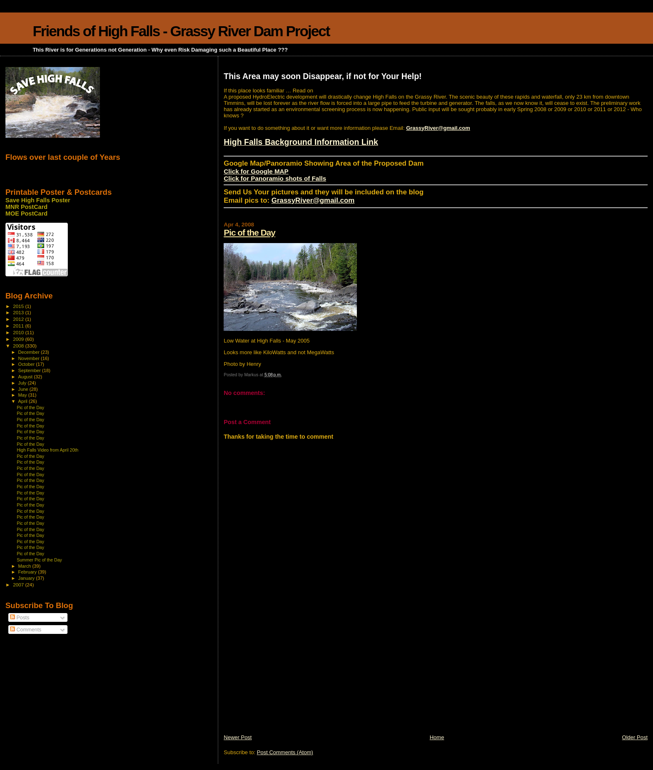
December (29, 352)
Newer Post (238, 737)
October (27, 364)
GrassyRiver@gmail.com (438, 128)
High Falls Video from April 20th (47, 449)
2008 (19, 345)
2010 (19, 332)
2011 (19, 325)
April (23, 401)
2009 (19, 339)
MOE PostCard (26, 213)
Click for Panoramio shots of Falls (275, 178)
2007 (19, 584)
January (27, 578)
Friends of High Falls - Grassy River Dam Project (180, 31)
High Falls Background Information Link (301, 142)
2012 (19, 319)
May (23, 394)
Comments (25, 630)
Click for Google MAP (256, 171)
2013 (19, 312)
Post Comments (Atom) (285, 752)
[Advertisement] (286, 675)
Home (437, 737)
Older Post (635, 737)
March (25, 566)
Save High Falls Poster (37, 200)
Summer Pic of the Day (39, 559)
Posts (19, 618)
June (24, 389)
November (29, 358)
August (26, 376)
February (28, 571)
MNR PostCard (26, 207)
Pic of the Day (249, 232)
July (23, 382)
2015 (19, 306)
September (30, 370)
